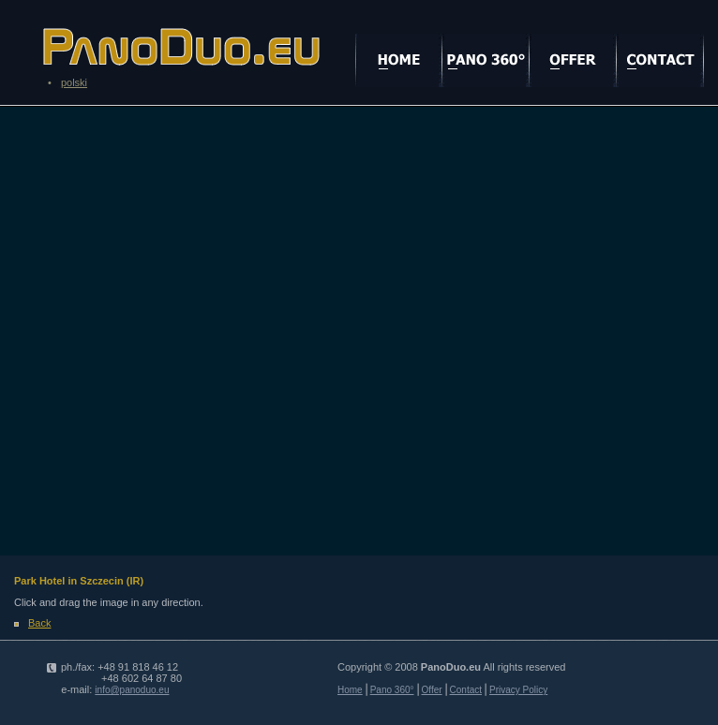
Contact (466, 690)
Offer (432, 690)
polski (74, 82)
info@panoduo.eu (132, 690)
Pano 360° (392, 690)
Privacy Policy (518, 690)
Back (39, 623)
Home (350, 690)
